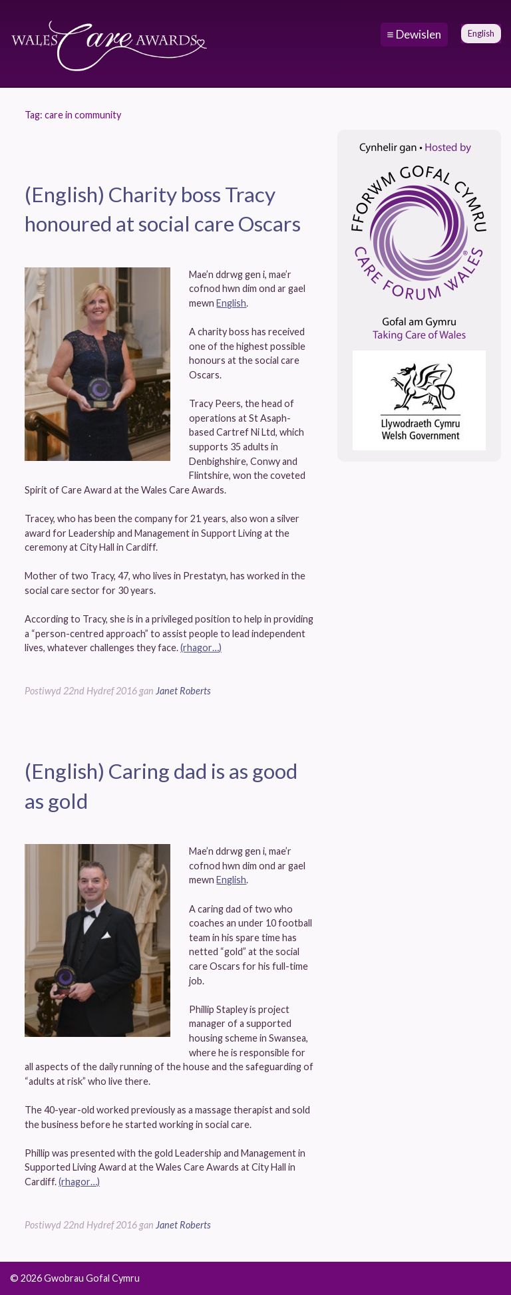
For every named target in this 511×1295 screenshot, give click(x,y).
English (231, 303)
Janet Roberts (183, 690)
